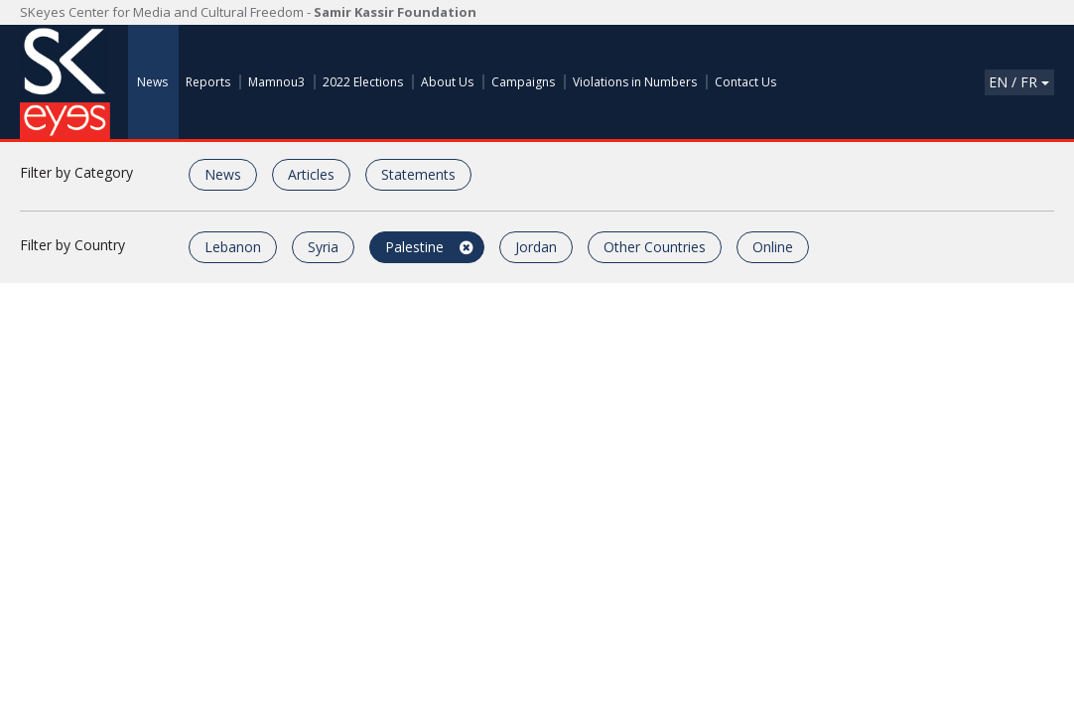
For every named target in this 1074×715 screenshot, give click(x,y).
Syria (323, 246)
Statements (418, 174)
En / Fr (1019, 81)
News (222, 174)
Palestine (414, 246)
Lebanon (232, 246)
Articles (311, 174)
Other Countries (655, 246)
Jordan (536, 246)
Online (772, 246)
